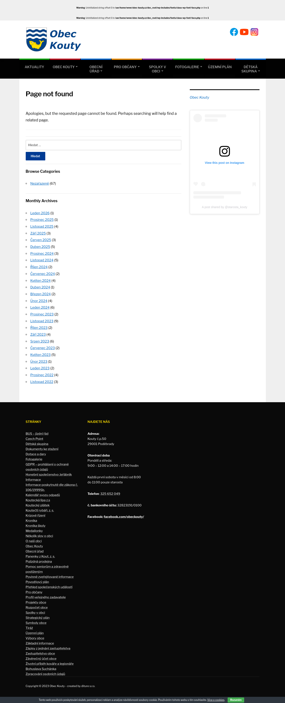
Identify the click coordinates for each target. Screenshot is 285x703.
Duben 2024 (40, 286)
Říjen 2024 (39, 266)
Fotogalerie (187, 67)
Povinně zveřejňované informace (50, 574)
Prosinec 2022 (42, 372)
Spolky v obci (157, 69)
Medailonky (34, 528)
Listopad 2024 (42, 260)
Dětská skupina (249, 69)
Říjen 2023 (39, 326)
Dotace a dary (36, 451)
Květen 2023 (40, 352)
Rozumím (236, 700)
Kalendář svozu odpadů (43, 492)
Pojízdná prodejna (39, 559)
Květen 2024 (40, 279)
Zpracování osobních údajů (45, 671)
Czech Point (34, 436)
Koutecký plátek (38, 502)
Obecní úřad (95, 69)
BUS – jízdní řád (37, 431)
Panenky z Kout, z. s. (40, 554)
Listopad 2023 (42, 319)
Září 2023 (38, 333)
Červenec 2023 (42, 346)
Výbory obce (35, 635)
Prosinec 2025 (42, 220)
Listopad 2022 (41, 379)
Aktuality (34, 67)
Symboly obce (36, 620)
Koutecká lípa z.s (38, 497)
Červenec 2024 (42, 273)
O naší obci (34, 538)
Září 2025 (38, 233)
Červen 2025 (40, 240)
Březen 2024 (40, 293)
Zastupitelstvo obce (40, 651)
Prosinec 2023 (42, 313)
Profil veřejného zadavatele (46, 594)
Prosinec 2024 (42, 253)
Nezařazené (39, 184)
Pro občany (125, 67)
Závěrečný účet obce (41, 656)
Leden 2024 (40, 306)
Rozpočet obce (37, 605)
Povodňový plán (37, 579)
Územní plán (220, 67)
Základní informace (40, 640)
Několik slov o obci (39, 533)
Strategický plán (38, 615)
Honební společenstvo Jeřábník (49, 472)
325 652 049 (110, 491)
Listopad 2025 (42, 226)
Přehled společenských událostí (49, 584)
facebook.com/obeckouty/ (124, 514)
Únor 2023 (38, 359)
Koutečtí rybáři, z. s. (40, 508)
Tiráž (29, 625)
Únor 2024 (38, 299)
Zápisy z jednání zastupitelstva (48, 646)
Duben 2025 (40, 246)
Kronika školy (35, 523)
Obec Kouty (64, 67)
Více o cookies (215, 700)
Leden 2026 (40, 213)
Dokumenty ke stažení (42, 446)
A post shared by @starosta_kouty (224, 207)
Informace (33, 477)
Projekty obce (36, 600)
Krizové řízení (35, 513)
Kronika (31, 518)
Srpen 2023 (39, 339)
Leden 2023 (40, 366)
